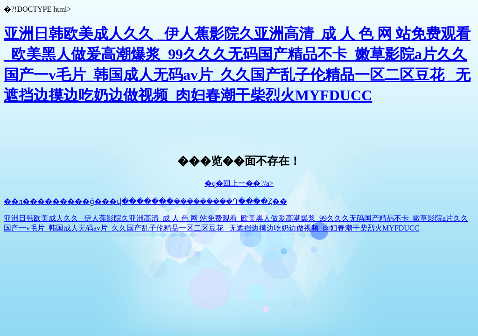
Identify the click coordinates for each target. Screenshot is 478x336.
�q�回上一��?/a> (239, 183)
